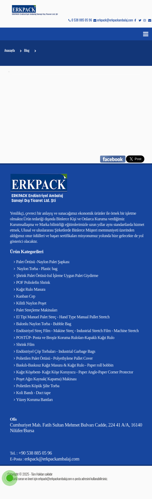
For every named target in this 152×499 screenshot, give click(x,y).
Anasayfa (9, 51)
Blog (26, 51)
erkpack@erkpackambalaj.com (113, 20)
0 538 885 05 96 (80, 20)
